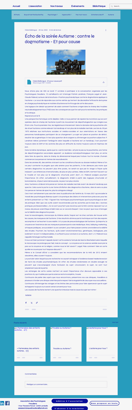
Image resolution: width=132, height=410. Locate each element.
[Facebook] (7, 403)
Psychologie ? (53, 15)
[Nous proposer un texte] (104, 403)
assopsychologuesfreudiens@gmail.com (33, 408)
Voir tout (115, 322)
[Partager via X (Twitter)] (31, 303)
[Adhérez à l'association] (70, 401)
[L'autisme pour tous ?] (102, 336)
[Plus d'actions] (105, 30)
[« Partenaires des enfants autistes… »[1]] (30, 336)
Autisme (111, 15)
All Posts (17, 15)
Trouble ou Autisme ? (62, 348)
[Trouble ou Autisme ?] (66, 336)
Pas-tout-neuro (81, 15)
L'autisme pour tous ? (98, 348)
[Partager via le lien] (37, 303)
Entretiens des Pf (97, 15)
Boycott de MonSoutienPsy (33, 15)
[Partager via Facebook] (26, 303)
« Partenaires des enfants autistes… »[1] (28, 349)
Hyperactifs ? (66, 15)
